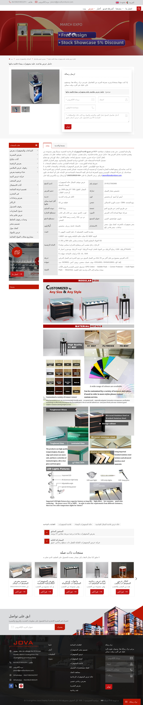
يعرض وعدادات (16, 197)
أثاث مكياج (14, 159)
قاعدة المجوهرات (65, 524)
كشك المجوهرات (76, 658)
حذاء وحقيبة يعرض (17, 172)
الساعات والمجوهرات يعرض (23, 59)
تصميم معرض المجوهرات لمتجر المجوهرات (20, 582)
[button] (136, 579)
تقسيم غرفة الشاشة (18, 189)
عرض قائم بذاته (16, 215)
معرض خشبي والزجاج (40, 59)
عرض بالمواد (15, 232)
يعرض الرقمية (15, 163)
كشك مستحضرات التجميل (79, 667)
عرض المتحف (15, 180)
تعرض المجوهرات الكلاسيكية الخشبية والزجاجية (46, 582)
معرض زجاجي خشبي (78, 681)
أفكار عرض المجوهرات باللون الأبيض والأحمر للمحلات (122, 582)
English (121, 2)
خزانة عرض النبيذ (17, 176)
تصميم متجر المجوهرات (78, 649)
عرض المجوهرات (76, 654)
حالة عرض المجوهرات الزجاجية (81, 676)
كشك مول (14, 228)
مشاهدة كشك (75, 672)
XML (81, 700)
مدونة (50, 658)
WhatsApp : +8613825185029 (25, 680)
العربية (130, 2)
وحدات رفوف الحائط (18, 219)
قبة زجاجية (74, 690)
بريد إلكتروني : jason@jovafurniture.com (54, 1)
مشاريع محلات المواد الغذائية (21, 236)
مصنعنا (119, 8)
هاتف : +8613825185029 (20, 1)
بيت (84, 8)
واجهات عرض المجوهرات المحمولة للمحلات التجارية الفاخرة (71, 582)
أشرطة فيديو (108, 8)
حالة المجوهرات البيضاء (83, 524)
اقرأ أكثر (18, 591)
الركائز (12, 202)
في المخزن (14, 193)
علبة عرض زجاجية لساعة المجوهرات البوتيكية (97, 582)
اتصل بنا (129, 8)
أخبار (99, 8)
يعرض (90, 8)
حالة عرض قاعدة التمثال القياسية (107, 524)
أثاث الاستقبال (15, 185)
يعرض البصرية (15, 154)
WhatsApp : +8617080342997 (25, 675)
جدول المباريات (16, 210)
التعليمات (51, 654)
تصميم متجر (15, 223)
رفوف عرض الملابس (18, 167)
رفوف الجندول (16, 206)
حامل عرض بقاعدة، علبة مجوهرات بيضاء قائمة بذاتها (85, 91)
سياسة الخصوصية (91, 700)
